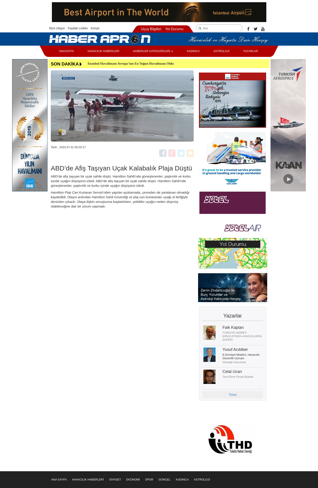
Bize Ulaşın (57, 28)
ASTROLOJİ (221, 51)
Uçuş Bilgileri (151, 29)
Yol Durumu (174, 29)
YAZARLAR (250, 51)
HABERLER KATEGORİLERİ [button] (153, 51)
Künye (95, 28)
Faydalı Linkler (78, 28)
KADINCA (193, 51)
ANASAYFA (66, 51)
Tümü (233, 394)
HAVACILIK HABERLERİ (103, 51)
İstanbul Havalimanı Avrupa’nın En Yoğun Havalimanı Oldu (131, 63)
